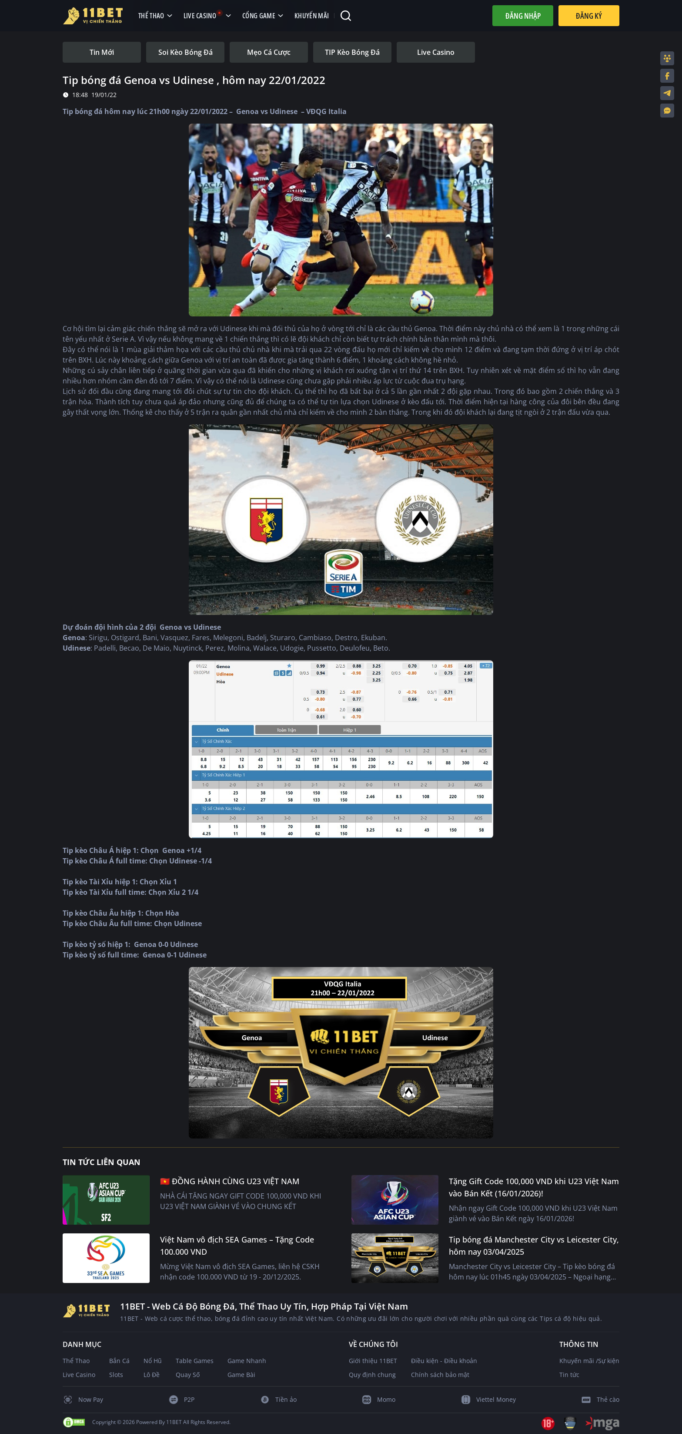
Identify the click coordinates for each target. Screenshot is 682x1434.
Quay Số (188, 1374)
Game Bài (241, 1374)
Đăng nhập (523, 15)
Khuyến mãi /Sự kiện (589, 1361)
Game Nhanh (246, 1361)
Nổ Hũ (153, 1361)
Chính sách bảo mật (440, 1374)
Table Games (195, 1361)
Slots (116, 1374)
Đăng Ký (589, 15)
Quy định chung (372, 1374)
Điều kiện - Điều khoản (444, 1361)
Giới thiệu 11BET (373, 1361)
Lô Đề (152, 1374)
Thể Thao (76, 1361)
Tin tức (569, 1374)
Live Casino (79, 1374)
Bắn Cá (119, 1361)
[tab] (102, 52)
